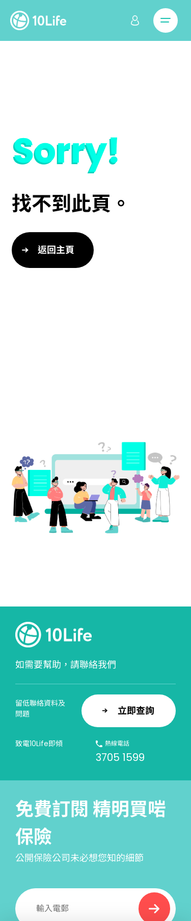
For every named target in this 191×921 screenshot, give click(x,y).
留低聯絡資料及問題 (40, 708)
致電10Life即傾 (39, 743)
